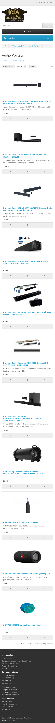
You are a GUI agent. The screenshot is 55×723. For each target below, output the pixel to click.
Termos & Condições (9, 666)
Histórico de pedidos (9, 704)
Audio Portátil (34, 46)
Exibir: (33, 66)
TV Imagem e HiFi (18, 46)
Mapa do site (6, 680)
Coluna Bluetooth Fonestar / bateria (20, 522)
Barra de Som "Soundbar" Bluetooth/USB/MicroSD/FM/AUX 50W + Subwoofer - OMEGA (22, 418)
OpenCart (27, 718)
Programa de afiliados (10, 692)
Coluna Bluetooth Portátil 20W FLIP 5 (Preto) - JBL (27, 573)
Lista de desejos (7, 706)
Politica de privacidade (10, 663)
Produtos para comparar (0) (14, 61)
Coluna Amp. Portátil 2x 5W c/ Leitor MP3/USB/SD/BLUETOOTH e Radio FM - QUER (24, 472)
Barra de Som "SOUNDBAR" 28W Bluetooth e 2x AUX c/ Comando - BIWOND (25, 262)
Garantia (5, 668)
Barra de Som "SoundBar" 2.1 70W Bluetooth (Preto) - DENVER (24, 155)
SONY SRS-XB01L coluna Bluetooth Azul (21, 625)
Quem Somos (7, 658)
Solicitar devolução (9, 678)
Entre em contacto (8, 675)
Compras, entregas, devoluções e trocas (16, 661)
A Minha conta (7, 701)
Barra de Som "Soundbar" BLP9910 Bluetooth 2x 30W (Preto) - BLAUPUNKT (26, 364)
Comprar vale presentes (10, 690)
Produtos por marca (9, 687)
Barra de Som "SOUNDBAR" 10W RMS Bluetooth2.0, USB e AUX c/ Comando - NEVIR (27, 102)
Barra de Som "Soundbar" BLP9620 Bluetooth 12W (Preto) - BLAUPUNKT (27, 313)
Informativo (6, 709)
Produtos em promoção (10, 695)
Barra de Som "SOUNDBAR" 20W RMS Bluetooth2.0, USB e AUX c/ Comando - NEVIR (27, 209)
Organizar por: (8, 66)
